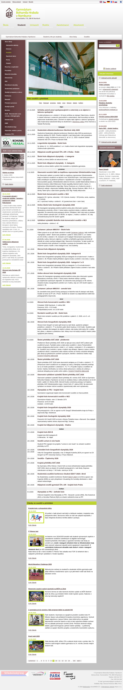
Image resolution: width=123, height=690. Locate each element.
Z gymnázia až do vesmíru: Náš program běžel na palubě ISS (50, 610)
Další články (9, 184)
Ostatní (8, 63)
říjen (40, 103)
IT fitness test (33, 531)
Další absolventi (106, 185)
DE (109, 2)
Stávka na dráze (8, 172)
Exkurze (8, 49)
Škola (8, 26)
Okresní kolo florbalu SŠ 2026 (11, 271)
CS (105, 2)
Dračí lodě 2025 (34, 636)
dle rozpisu (110, 96)
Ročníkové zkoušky (11, 85)
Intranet (25, 2)
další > (79, 661)
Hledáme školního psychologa (105, 104)
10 (56, 661)
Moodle (31, 2)
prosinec (53, 103)
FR (113, 2)
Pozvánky (8, 70)
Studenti (21, 26)
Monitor (7, 110)
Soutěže (8, 52)
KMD (6, 123)
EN (102, 2)
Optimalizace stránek (107, 686)
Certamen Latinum (77, 232)
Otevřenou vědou (78, 122)
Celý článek (32, 525)
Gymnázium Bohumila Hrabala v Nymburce (20, 37)
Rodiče (47, 26)
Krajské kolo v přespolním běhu (40, 508)
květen (81, 103)
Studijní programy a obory (13, 92)
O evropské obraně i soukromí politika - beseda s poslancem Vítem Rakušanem (12, 199)
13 (66, 661)
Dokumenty (8, 77)
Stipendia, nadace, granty (13, 130)
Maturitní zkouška (11, 74)
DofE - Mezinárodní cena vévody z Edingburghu (13, 115)
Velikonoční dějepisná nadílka (10, 243)
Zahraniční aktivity (12, 45)
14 (69, 661)
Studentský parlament (12, 88)
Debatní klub (9, 119)
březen (69, 103)
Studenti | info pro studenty (52, 37)
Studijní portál (9, 106)
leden (59, 103)
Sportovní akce (11, 56)
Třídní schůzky (104, 85)
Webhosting (86, 686)
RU (117, 2)
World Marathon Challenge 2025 (40, 564)
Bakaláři (7, 99)
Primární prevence (11, 103)
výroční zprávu (114, 119)
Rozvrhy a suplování (11, 67)
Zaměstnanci (63, 26)
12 (62, 661)
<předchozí (31, 661)
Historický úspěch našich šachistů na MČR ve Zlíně (47, 589)
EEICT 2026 (72, 477)
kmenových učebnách (110, 89)
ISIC (6, 81)
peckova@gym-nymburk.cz (108, 110)
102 (74, 661)
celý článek (6, 235)
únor (63, 103)
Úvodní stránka (5, 2)
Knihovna (8, 96)
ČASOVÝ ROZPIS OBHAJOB (48, 356)
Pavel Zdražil (103, 169)
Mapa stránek (16, 2)
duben (75, 103)
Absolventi (80, 26)
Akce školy (73, 37)
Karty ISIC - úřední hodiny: (108, 128)
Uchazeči (34, 26)
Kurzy (8, 59)
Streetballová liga (10, 127)
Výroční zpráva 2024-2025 (108, 117)
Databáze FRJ (9, 134)
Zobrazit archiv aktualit (109, 78)
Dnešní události (111, 69)
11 (59, 661)
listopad (46, 103)
